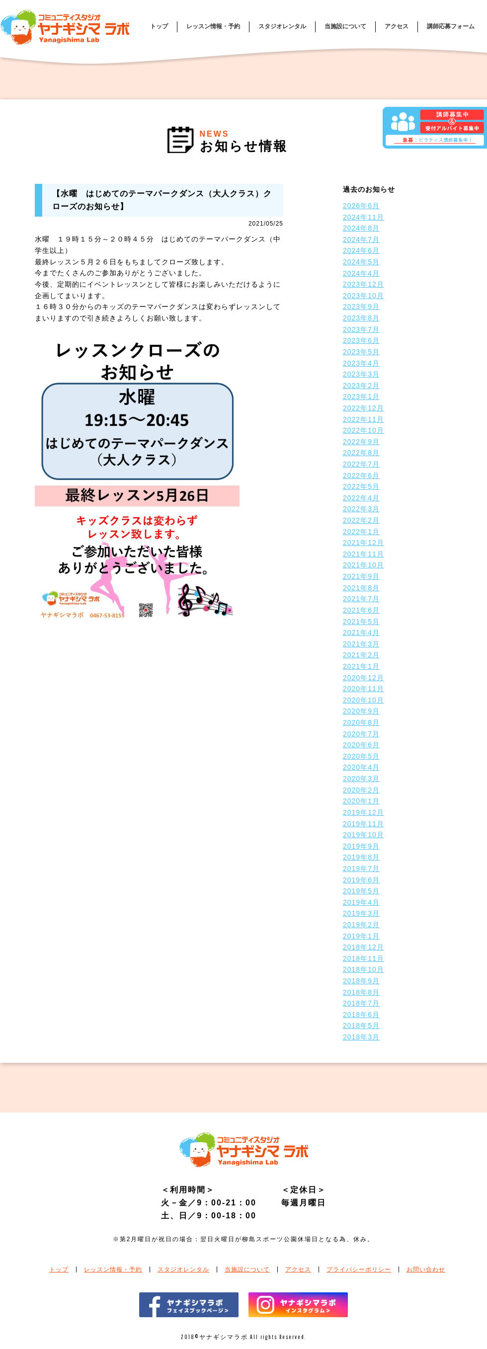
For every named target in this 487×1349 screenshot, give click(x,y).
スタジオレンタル (282, 26)
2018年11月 (363, 958)
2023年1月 (361, 396)
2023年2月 (361, 386)
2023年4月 (361, 363)
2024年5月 (361, 262)
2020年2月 (361, 790)
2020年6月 (361, 745)
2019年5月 (361, 891)
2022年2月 (361, 520)
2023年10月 (363, 296)
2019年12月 (363, 812)
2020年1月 (361, 801)
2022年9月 (361, 442)
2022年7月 (361, 464)
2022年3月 (361, 509)
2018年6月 (361, 1015)
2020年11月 (363, 689)
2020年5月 (361, 756)
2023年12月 (363, 284)
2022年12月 (363, 408)
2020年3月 (361, 779)
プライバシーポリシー (358, 1269)
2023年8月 (361, 318)
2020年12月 (363, 678)
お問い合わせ (425, 1269)
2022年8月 (361, 453)
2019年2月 (361, 925)
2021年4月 (361, 632)
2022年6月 (361, 475)
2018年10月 (363, 969)
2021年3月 (361, 644)
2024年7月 (361, 239)
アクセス (396, 26)
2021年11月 (363, 554)
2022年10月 (363, 430)
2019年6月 (361, 880)
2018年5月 (361, 1026)
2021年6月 (361, 610)
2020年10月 (363, 700)
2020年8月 (361, 722)
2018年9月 (361, 981)
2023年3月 (361, 374)
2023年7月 (361, 329)
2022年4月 (361, 498)
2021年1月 (361, 666)
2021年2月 (361, 655)
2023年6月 (361, 340)
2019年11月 (363, 824)
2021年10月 (363, 565)
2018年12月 (363, 947)
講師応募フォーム (451, 26)
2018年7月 (361, 1003)
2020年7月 (361, 734)
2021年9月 (361, 576)
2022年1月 (361, 532)
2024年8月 (361, 228)
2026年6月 (361, 206)
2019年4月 (361, 902)
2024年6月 (361, 250)
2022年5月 (361, 486)
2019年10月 (363, 835)
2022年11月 (363, 419)
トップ (159, 26)
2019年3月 (361, 913)
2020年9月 (361, 711)
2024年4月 (361, 273)
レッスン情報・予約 (213, 26)
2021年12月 (363, 543)
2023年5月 (361, 352)
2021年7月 (361, 599)
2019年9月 (361, 846)
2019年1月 (361, 936)
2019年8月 (361, 857)
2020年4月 (361, 767)
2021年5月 (361, 622)
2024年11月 (363, 217)
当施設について (345, 26)
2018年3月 (361, 1037)
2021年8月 (361, 588)
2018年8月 (361, 992)
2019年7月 (361, 869)
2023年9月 (361, 307)
